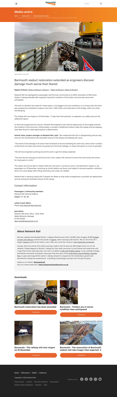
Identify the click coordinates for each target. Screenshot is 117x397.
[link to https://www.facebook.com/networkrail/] (82, 380)
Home (16, 16)
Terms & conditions (41, 382)
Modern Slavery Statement (23, 385)
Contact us (43, 373)
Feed (45, 385)
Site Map (38, 385)
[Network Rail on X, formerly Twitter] (95, 380)
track (84, 237)
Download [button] (35, 312)
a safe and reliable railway (70, 251)
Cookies (29, 382)
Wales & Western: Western (38, 90)
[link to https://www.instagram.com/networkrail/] (86, 380)
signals (53, 240)
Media (34, 373)
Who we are (25, 373)
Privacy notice (19, 382)
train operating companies (84, 242)
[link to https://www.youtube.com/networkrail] (100, 380)
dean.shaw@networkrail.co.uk (26, 221)
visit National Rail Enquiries (30, 205)
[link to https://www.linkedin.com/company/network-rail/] (91, 380)
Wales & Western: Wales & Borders (64, 90)
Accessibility (54, 382)
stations (26, 242)
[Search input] (93, 3)
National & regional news (41, 16)
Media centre (26, 16)
